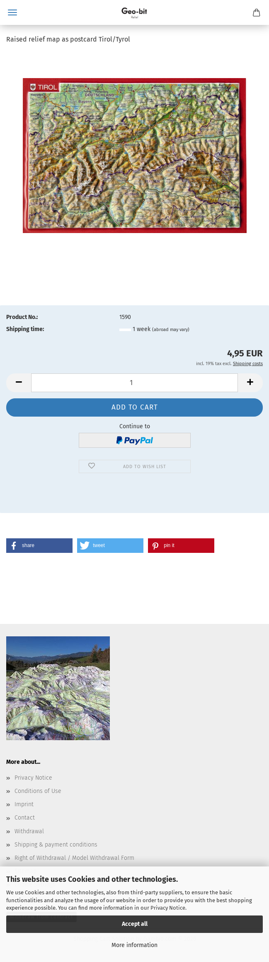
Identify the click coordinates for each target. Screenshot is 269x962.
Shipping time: (25, 329)
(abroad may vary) (170, 329)
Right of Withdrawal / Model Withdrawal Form (74, 857)
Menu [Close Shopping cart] (12, 12)
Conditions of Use (38, 791)
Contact (25, 817)
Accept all (135, 924)
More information (134, 945)
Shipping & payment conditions (56, 844)
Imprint (24, 804)
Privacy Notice (167, 908)
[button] (18, 382)
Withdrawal (29, 831)
